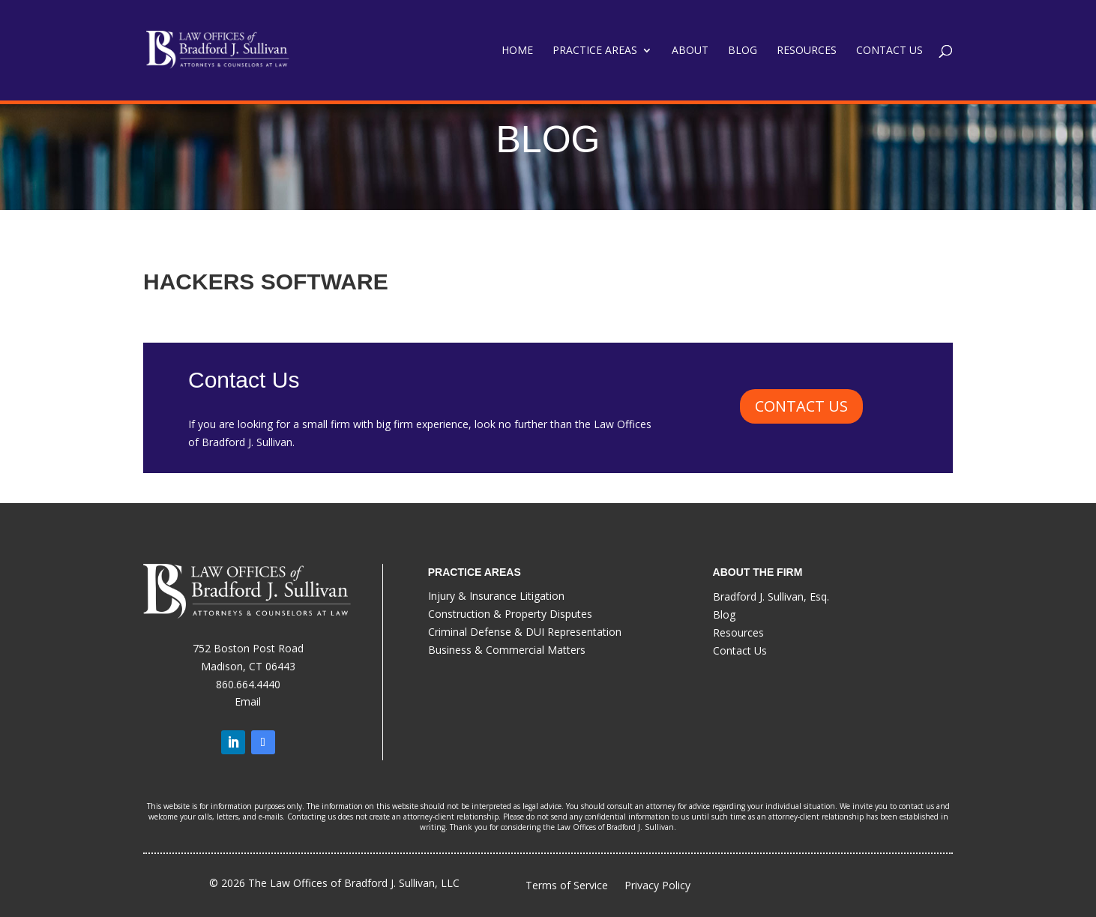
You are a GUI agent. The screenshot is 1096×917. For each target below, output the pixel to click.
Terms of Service (567, 885)
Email (248, 701)
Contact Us (889, 51)
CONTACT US (801, 406)
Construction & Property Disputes (510, 614)
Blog (742, 51)
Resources (807, 51)
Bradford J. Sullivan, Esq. (771, 596)
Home (517, 51)
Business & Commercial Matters (506, 650)
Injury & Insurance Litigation (496, 596)
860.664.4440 (248, 684)
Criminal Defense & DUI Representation (524, 632)
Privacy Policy (657, 886)
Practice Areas (594, 51)
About (690, 51)
